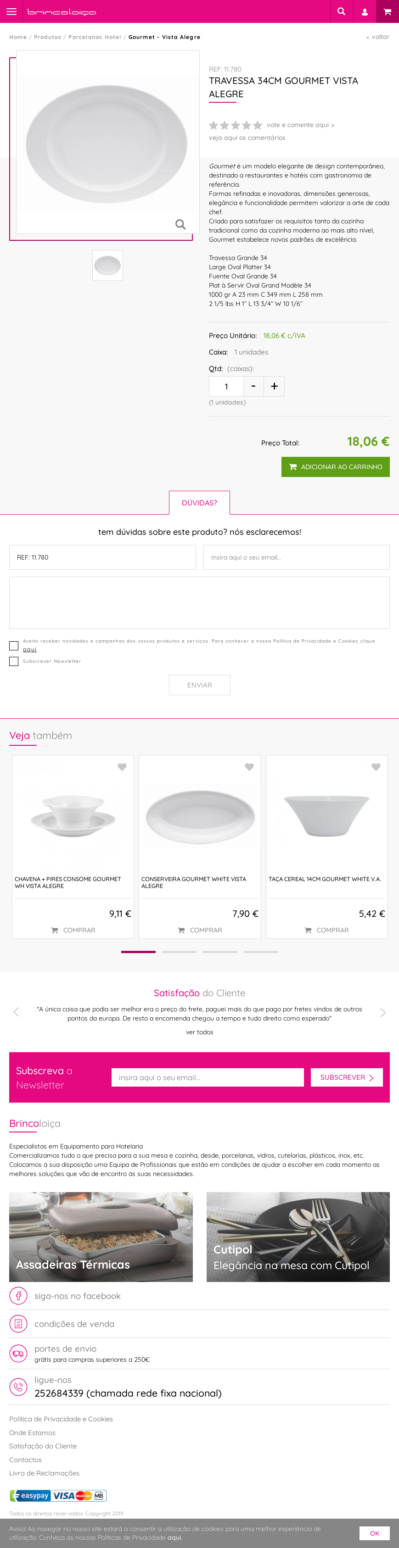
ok (374, 1533)
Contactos (25, 1459)
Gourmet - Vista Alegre (165, 36)
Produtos (48, 36)
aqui (30, 649)
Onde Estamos (32, 1432)
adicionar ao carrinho (335, 467)
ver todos (200, 1031)
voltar (381, 36)
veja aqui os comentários (247, 137)
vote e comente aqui (298, 125)
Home (18, 36)
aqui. (175, 1537)
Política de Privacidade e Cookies (61, 1419)
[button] (138, 952)
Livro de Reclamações (44, 1473)
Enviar (199, 685)
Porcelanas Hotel (94, 36)
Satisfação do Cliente (43, 1446)
